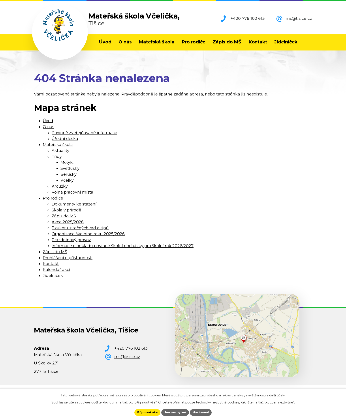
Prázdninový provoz (71, 244)
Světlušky (69, 172)
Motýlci (67, 166)
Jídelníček (285, 42)
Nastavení (202, 412)
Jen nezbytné (175, 412)
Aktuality (60, 154)
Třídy (57, 160)
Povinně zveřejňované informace (84, 136)
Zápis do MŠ (227, 42)
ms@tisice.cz (299, 18)
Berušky (68, 178)
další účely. (277, 395)
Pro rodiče (193, 42)
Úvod (105, 42)
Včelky (67, 184)
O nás (125, 42)
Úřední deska (65, 142)
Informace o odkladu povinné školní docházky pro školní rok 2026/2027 (123, 250)
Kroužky (60, 190)
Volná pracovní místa (72, 196)
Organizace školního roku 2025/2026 (88, 238)
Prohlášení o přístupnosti (67, 261)
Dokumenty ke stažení (74, 208)
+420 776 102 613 (248, 18)
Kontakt (257, 42)
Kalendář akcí (56, 273)
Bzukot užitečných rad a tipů (80, 232)
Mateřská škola (156, 42)
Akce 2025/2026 (68, 226)
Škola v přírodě (66, 214)
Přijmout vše (146, 412)
